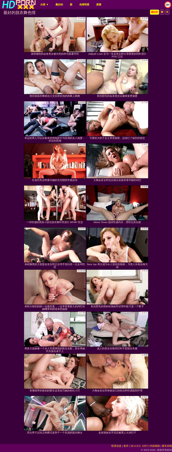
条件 (125, 445)
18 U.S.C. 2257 (139, 445)
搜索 (98, 4)
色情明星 (84, 4)
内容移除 (155, 445)
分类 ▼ (44, 4)
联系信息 (116, 445)
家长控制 (167, 445)
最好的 (59, 4)
